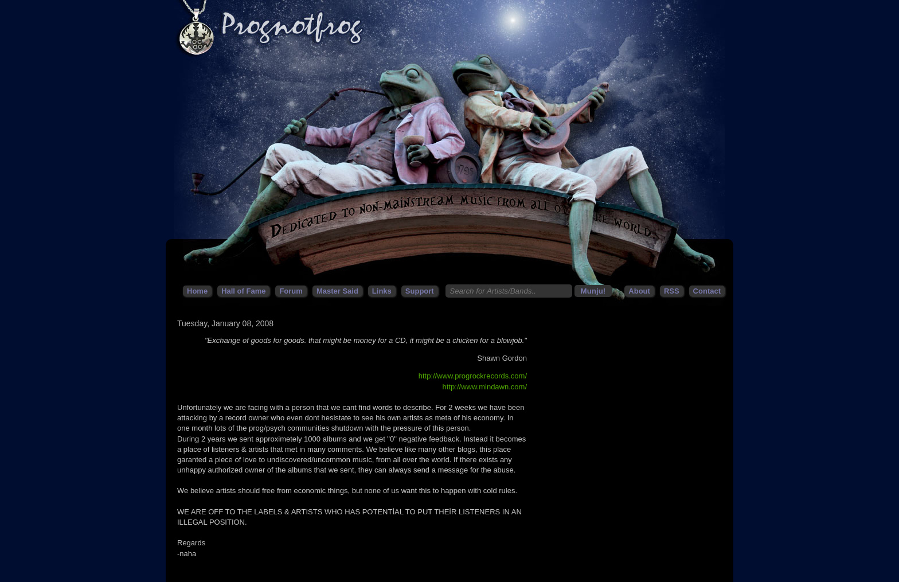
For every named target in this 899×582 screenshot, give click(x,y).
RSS (671, 291)
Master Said (337, 291)
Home (197, 291)
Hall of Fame (243, 291)
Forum (290, 291)
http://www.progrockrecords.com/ (473, 376)
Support (419, 291)
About (639, 291)
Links (382, 291)
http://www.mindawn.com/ (485, 386)
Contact (707, 291)
